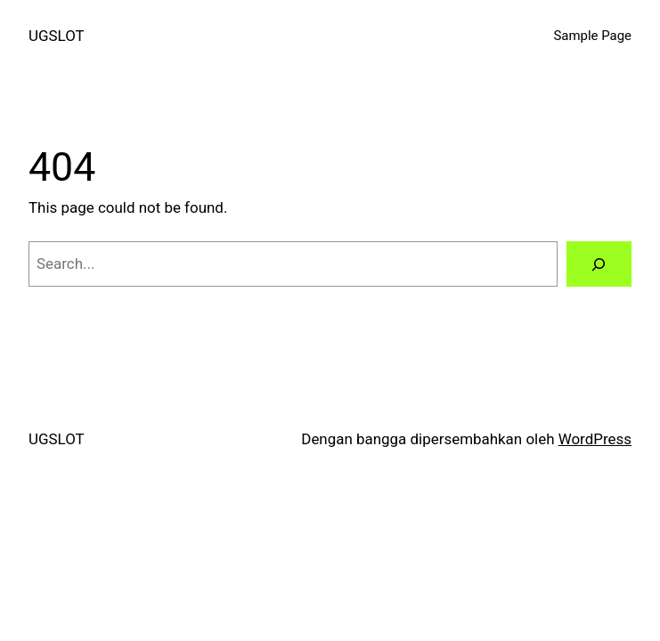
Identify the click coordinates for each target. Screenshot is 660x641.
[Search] (598, 264)
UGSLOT (57, 36)
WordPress (594, 439)
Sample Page (592, 36)
